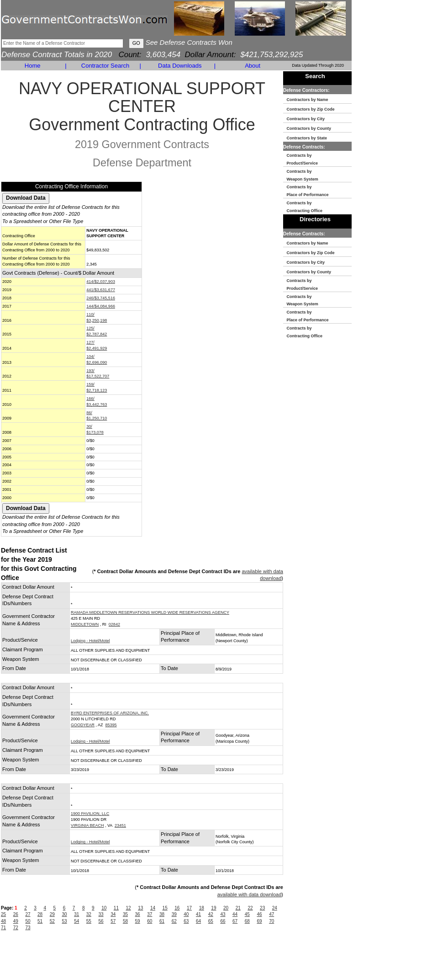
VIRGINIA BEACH (87, 825)
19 (213, 907)
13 (140, 907)
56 (101, 921)
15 (165, 907)
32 (88, 914)
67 (234, 921)
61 (161, 921)
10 (103, 907)
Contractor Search (105, 65)
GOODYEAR (83, 725)
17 (189, 907)
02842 (114, 624)
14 (152, 907)
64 (198, 921)
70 (271, 921)
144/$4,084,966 (100, 306)
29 (52, 914)
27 (27, 914)
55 (88, 921)
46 (259, 914)
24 (274, 907)
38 (161, 914)
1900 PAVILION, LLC (90, 813)
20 (225, 907)
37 (149, 914)
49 (15, 921)
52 (52, 921)
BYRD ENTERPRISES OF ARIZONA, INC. (110, 713)
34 (113, 914)
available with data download (249, 894)
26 (15, 914)
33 (101, 914)
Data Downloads (179, 65)
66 (222, 921)
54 (76, 921)
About (252, 65)
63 (186, 921)
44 (234, 914)
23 (262, 907)
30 (64, 914)
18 (201, 907)
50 (27, 921)
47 (271, 914)
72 (15, 927)
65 (210, 921)
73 (27, 927)
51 (39, 921)
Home (33, 65)
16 (176, 907)
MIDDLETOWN (85, 624)
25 (3, 914)
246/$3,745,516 (100, 298)
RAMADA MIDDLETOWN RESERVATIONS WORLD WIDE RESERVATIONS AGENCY (150, 612)
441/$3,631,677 (100, 289)
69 (259, 921)
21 (238, 907)
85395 (111, 725)
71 (3, 927)
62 (174, 921)
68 (247, 921)
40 (186, 914)
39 (174, 914)
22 (250, 907)
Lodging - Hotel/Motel (90, 640)
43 (222, 914)
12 (128, 907)
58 (125, 921)
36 (137, 914)
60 (149, 921)
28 (39, 914)
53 (64, 921)
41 (198, 914)
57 (113, 921)
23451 (120, 825)
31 (76, 914)
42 (210, 914)
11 (116, 907)
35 (125, 914)
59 (137, 921)
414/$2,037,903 (100, 281)
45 (247, 914)
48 (3, 921)
